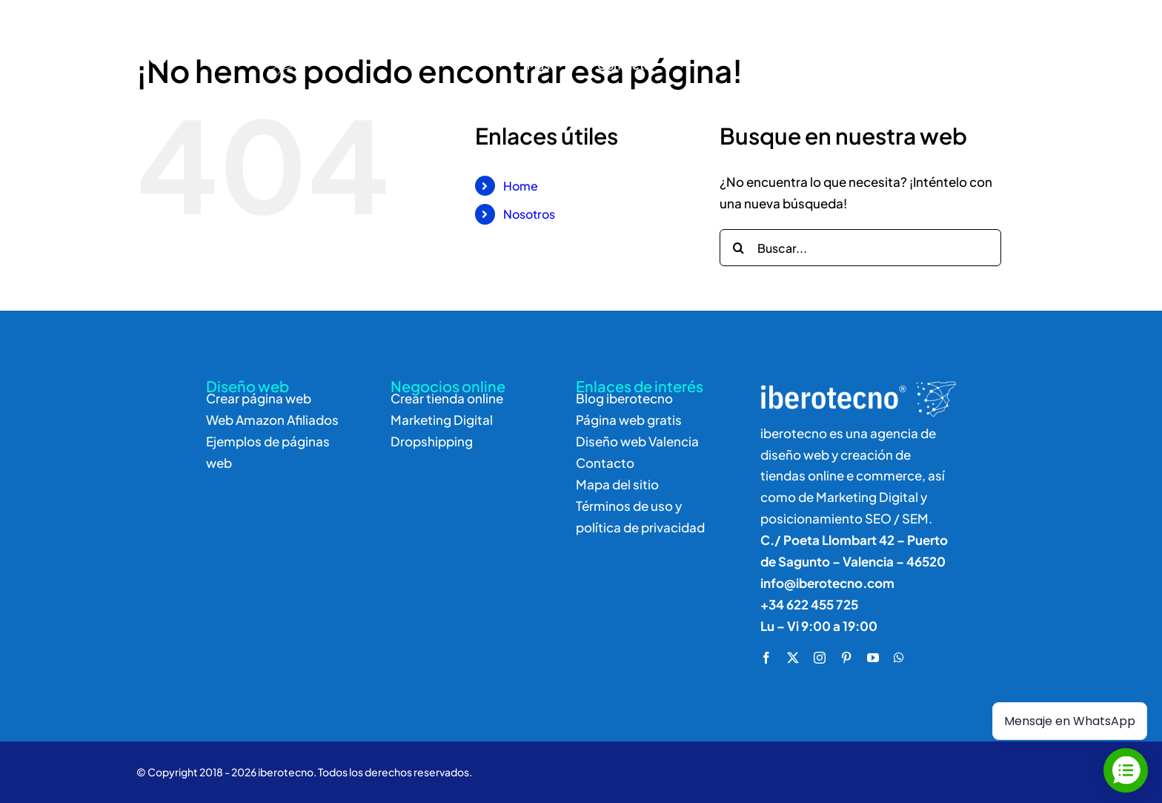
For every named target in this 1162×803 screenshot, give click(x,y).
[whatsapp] (899, 658)
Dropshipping (432, 441)
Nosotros (529, 214)
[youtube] (873, 658)
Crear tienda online (447, 398)
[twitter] (793, 658)
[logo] (176, 24)
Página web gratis (629, 420)
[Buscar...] (860, 247)
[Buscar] (933, 47)
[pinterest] (846, 658)
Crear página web (258, 398)
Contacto (605, 463)
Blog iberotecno (624, 398)
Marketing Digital (442, 420)
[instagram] (820, 658)
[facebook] (766, 658)
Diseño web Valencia (637, 441)
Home (520, 186)
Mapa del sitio (617, 484)
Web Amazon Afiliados (272, 420)
